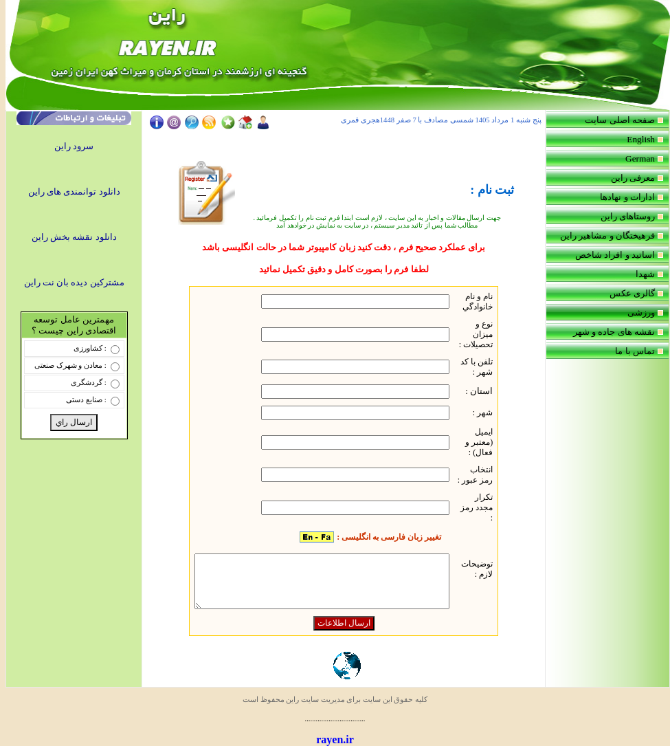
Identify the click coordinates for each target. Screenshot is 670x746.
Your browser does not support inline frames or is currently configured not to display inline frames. (347, 141)
